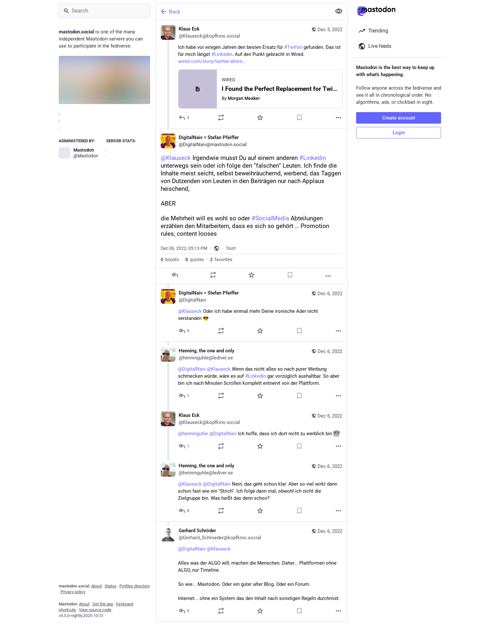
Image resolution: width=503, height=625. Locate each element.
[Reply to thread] (184, 331)
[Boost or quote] (221, 117)
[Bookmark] (299, 117)
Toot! (231, 248)
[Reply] (184, 117)
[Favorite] (260, 117)
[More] (338, 117)
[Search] (104, 10)
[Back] (243, 12)
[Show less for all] (338, 11)
